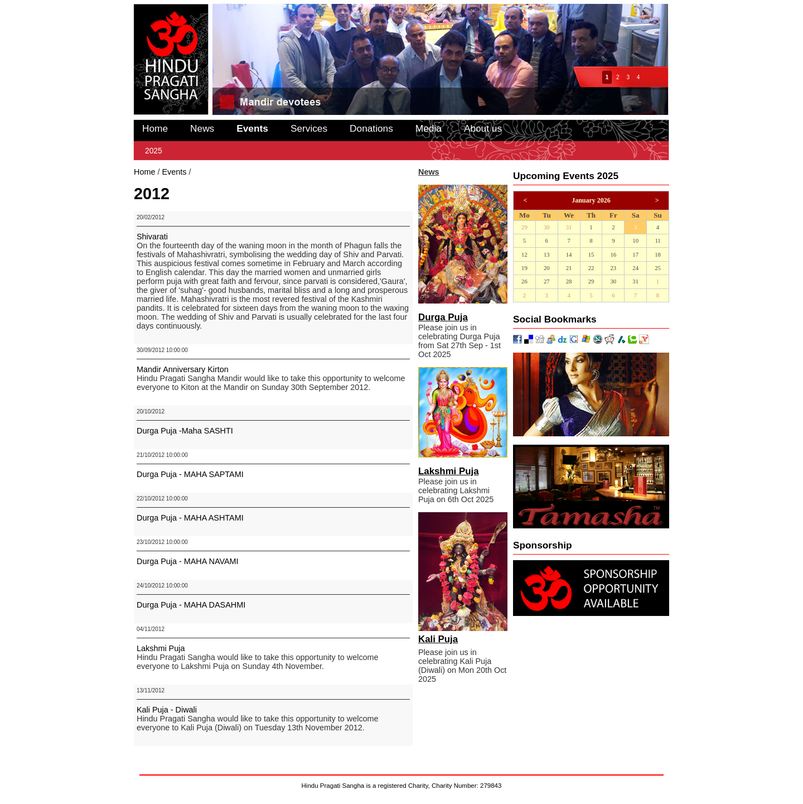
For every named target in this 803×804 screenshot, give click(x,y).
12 (524, 255)
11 (657, 241)
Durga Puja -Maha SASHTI (185, 430)
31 (569, 227)
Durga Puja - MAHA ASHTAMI (190, 517)
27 (547, 281)
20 (547, 268)
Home (155, 128)
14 (569, 255)
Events (252, 128)
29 (524, 227)
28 (569, 281)
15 (591, 255)
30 (547, 227)
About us (483, 128)
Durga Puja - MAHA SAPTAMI (190, 474)
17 (635, 255)
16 (613, 255)
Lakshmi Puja (161, 648)
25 (658, 268)
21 (569, 268)
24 (635, 268)
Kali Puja (438, 639)
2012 (202, 171)
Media (428, 128)
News (202, 128)
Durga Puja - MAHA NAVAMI (188, 561)
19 (524, 268)
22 (591, 268)
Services (309, 128)
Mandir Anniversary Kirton (183, 369)
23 (613, 268)
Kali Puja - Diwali (167, 709)
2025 (153, 150)
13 (547, 255)
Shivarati (152, 236)
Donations (371, 128)
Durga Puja (443, 317)
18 (658, 255)
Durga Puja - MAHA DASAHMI (191, 604)
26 (524, 281)
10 (635, 241)
